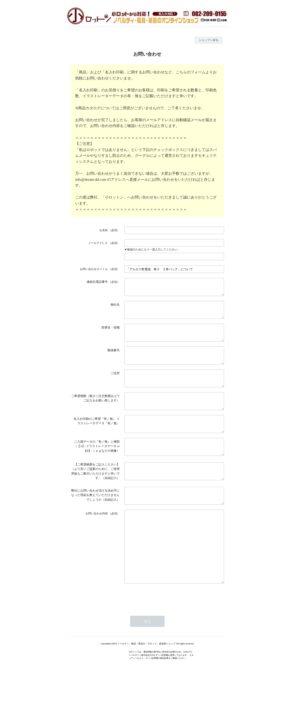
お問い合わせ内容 (96, 538)
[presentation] (159, 636)
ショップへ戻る (208, 40)
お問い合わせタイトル (94, 269)
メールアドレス (98, 243)
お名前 (103, 230)
